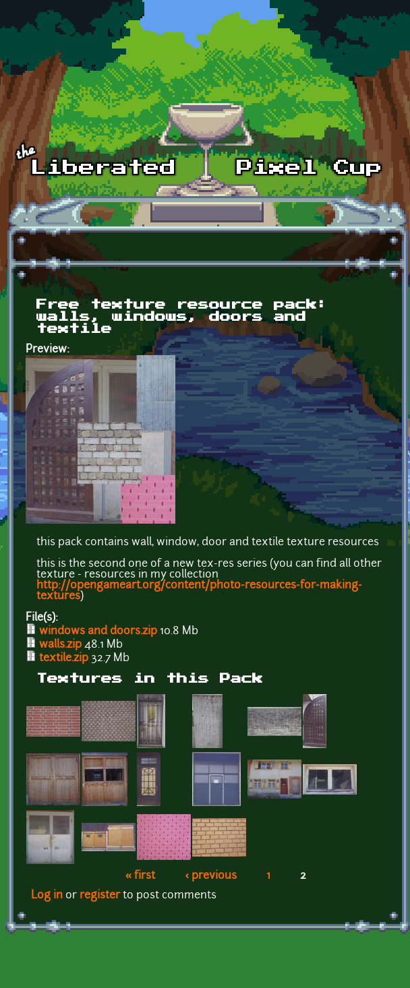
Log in (47, 895)
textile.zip (63, 658)
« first (140, 876)
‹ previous (211, 876)
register (100, 895)
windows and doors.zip (98, 631)
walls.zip (60, 645)
